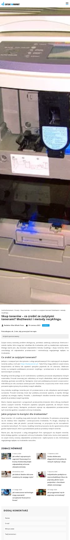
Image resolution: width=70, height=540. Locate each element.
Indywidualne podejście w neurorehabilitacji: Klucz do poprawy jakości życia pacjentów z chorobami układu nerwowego (57, 479)
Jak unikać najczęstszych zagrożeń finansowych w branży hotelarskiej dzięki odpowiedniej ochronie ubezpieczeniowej (21, 461)
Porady (45, 325)
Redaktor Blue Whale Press (14, 325)
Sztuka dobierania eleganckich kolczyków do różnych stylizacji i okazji (56, 459)
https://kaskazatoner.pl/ (29, 364)
